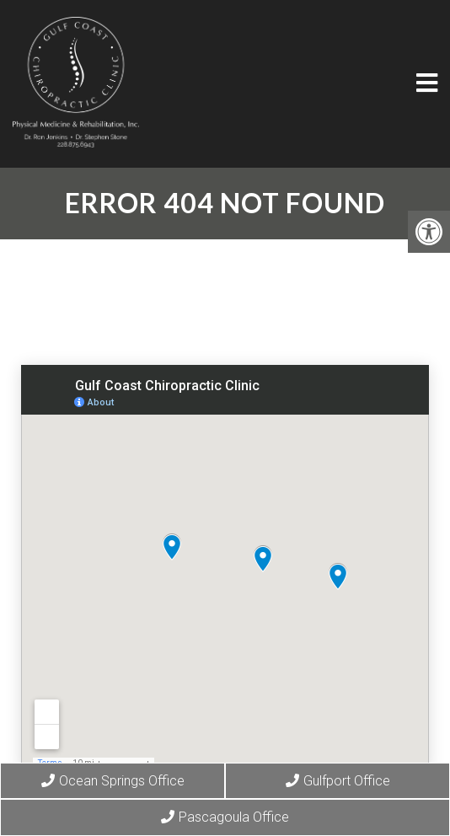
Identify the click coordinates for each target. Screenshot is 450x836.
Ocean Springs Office (113, 781)
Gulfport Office (338, 781)
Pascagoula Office (225, 817)
